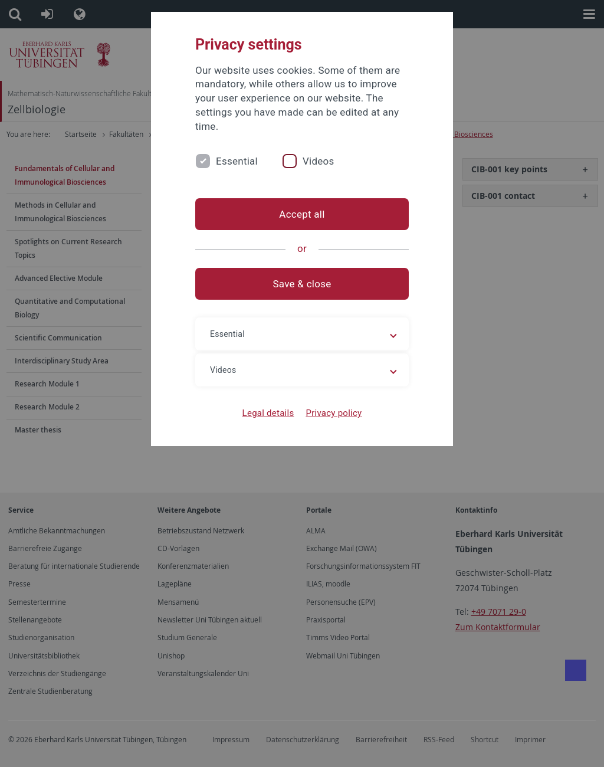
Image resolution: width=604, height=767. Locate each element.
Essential (237, 161)
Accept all (301, 214)
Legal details (268, 413)
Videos (318, 161)
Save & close (302, 284)
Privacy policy (334, 413)
